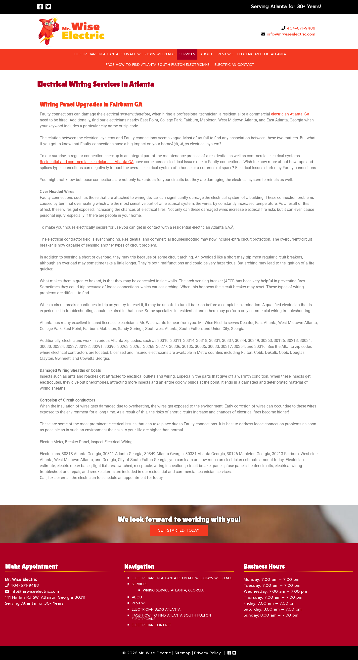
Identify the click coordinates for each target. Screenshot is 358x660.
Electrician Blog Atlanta (261, 54)
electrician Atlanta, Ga (290, 114)
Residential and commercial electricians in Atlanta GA (87, 161)
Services (187, 54)
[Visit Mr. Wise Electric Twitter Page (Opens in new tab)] (48, 7)
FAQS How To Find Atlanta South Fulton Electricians (158, 64)
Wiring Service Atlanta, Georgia (173, 590)
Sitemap (182, 653)
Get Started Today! (179, 530)
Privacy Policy (207, 653)
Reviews (225, 54)
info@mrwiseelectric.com (291, 34)
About (206, 54)
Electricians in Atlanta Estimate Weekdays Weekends (124, 54)
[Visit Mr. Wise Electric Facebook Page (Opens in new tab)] (40, 7)
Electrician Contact (234, 64)
